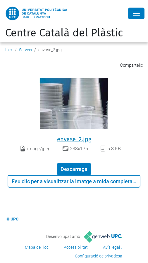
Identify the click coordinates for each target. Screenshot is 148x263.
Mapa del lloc (37, 247)
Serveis (25, 49)
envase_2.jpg (74, 139)
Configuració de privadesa (98, 256)
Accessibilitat (76, 247)
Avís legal (111, 247)
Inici (9, 49)
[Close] (136, 13)
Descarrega (74, 169)
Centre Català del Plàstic (64, 33)
